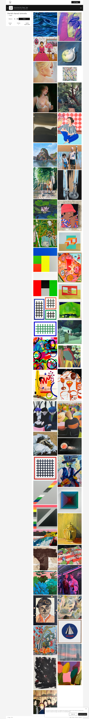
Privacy (76, 717)
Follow (24, 18)
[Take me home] (10, 2)
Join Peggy (75, 2)
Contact (80, 717)
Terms (73, 717)
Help (70, 717)
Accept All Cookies (82, 714)
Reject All (73, 714)
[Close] (86, 708)
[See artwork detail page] (45, 24)
